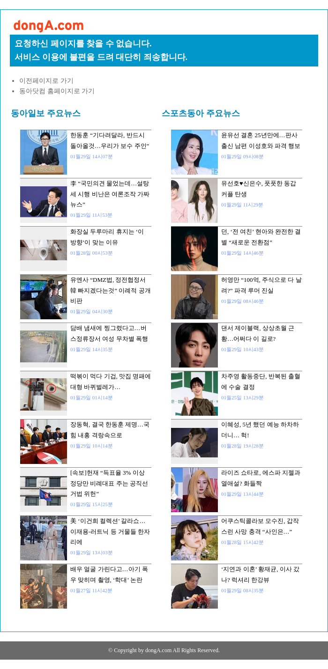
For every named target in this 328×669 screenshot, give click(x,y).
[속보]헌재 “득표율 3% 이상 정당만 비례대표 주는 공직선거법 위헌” (109, 483)
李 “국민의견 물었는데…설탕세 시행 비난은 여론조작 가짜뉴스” (109, 194)
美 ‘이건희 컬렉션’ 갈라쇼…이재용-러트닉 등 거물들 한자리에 (110, 531)
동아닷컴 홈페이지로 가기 (57, 91)
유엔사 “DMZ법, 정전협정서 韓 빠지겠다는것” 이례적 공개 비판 (110, 290)
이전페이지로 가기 (46, 80)
